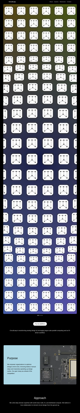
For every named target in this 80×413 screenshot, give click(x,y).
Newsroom (63, 1)
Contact (69, 1)
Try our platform (40, 324)
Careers (56, 1)
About (51, 1)
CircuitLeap (12, 1)
